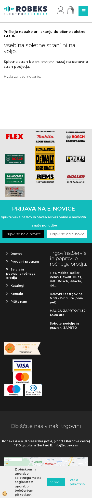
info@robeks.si (65, 445)
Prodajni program (25, 261)
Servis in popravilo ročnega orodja (21, 274)
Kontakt (17, 294)
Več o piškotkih (77, 482)
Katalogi (17, 285)
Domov (16, 254)
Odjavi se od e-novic (67, 234)
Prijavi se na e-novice (23, 234)
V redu (56, 482)
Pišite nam (19, 301)
